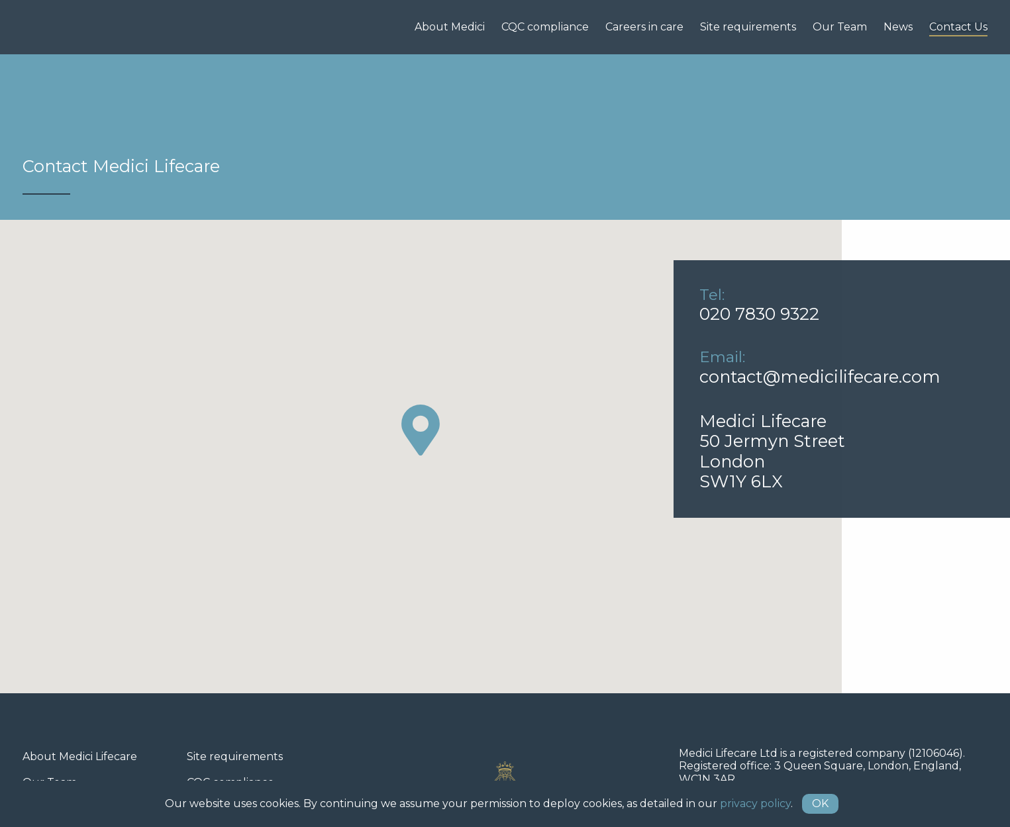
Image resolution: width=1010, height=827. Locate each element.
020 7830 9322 (759, 313)
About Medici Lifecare (80, 756)
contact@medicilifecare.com (819, 376)
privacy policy (755, 803)
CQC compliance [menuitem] (545, 27)
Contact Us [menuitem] (958, 27)
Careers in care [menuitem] (644, 27)
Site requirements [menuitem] (748, 27)
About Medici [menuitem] (450, 27)
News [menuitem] (898, 27)
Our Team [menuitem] (840, 27)
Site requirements (235, 756)
